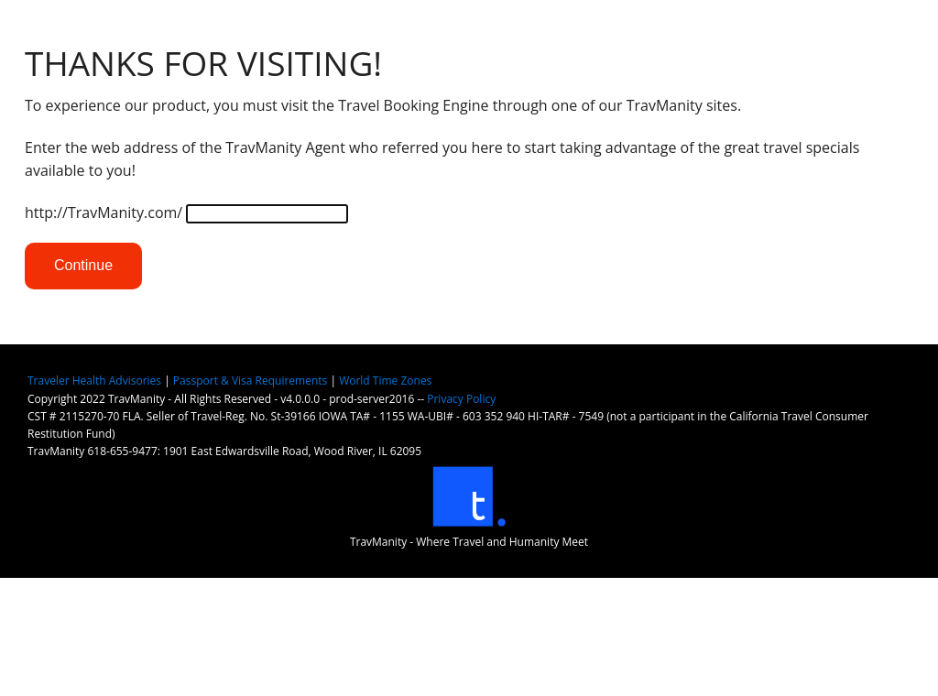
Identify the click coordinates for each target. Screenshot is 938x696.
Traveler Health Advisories (94, 380)
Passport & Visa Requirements (250, 380)
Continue (83, 265)
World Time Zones (385, 380)
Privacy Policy (461, 399)
